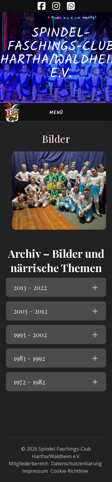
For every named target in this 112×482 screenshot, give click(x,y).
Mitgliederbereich (28, 463)
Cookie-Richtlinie (69, 471)
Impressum (35, 471)
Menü (56, 112)
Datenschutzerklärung (76, 463)
